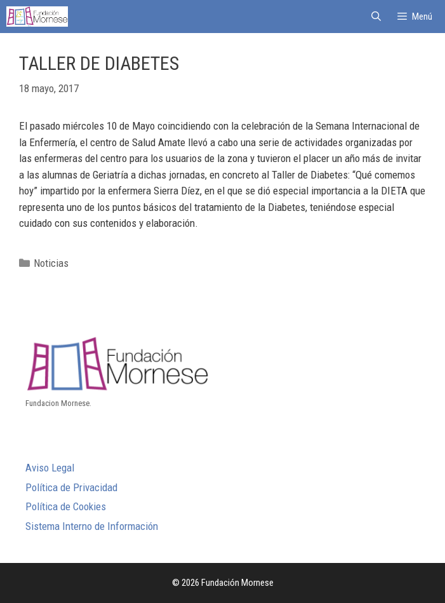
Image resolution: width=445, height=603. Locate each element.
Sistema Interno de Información (91, 526)
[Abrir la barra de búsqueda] (375, 16)
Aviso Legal (49, 467)
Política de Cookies (65, 506)
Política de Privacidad (71, 487)
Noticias (51, 263)
